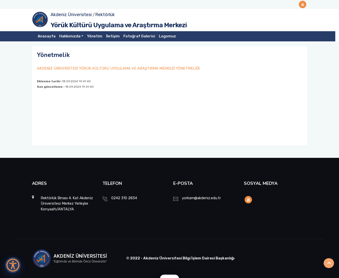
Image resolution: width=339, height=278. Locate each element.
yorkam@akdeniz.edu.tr (201, 198)
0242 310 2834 (124, 198)
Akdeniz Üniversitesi (71, 14)
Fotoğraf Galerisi (139, 36)
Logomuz (167, 36)
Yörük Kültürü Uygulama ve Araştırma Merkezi (119, 25)
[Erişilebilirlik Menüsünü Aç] (13, 265)
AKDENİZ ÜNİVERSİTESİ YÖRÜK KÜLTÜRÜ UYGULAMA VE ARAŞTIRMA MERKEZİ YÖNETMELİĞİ (119, 68)
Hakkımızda (70, 36)
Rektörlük (105, 14)
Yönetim (94, 36)
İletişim (113, 36)
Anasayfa (47, 36)
